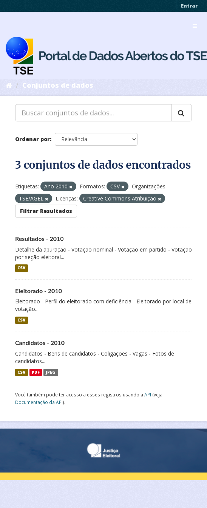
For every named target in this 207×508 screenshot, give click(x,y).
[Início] (9, 85)
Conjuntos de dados (57, 85)
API (147, 394)
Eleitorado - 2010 (38, 290)
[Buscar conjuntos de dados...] (93, 112)
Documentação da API (39, 402)
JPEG (51, 372)
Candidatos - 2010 (40, 342)
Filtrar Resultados (46, 210)
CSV (21, 268)
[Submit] (181, 112)
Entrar (189, 5)
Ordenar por (32, 139)
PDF (36, 372)
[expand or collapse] (194, 26)
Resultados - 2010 (39, 238)
